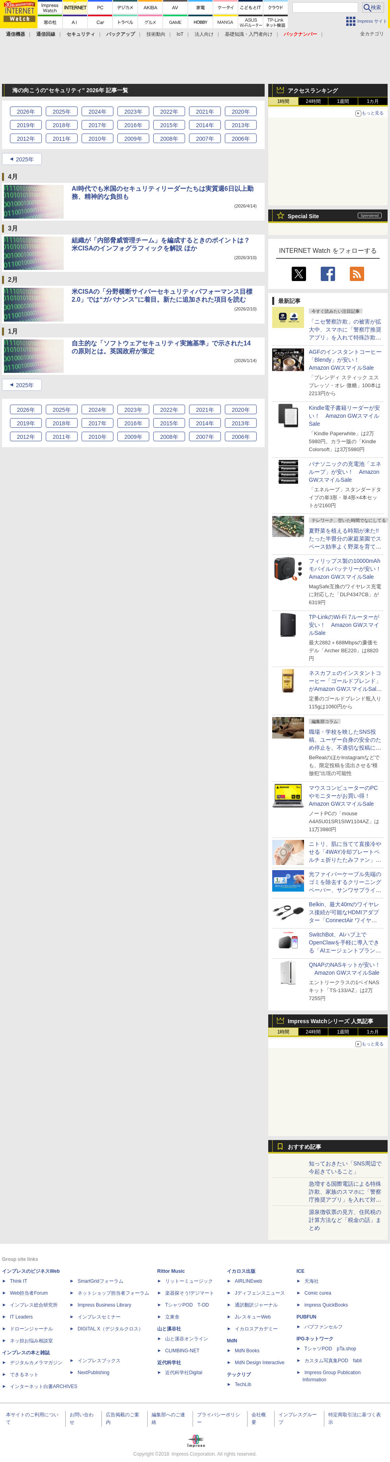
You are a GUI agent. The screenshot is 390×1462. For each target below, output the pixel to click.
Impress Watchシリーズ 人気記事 (330, 1021)
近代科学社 (169, 1362)
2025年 (25, 159)
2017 (97, 125)
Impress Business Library (104, 1305)
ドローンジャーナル (31, 1329)
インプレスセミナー (99, 1317)
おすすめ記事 (304, 1147)
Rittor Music (171, 1271)
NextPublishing (93, 1372)
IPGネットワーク (314, 1339)
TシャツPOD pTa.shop (330, 1348)
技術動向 (156, 34)
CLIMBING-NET (182, 1350)
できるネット (24, 1374)
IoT (180, 34)
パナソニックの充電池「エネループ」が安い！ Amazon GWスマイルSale (345, 472)
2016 (133, 125)
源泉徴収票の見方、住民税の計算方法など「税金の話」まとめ (345, 1220)
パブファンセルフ (323, 1327)
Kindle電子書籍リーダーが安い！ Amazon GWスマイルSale (344, 416)
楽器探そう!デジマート (189, 1293)
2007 (205, 139)
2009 (133, 139)
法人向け (204, 34)
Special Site (303, 216)
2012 (26, 139)
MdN (232, 1341)
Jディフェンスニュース (260, 1293)
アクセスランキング (313, 90)
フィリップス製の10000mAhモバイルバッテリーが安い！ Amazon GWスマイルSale (348, 569)
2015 (169, 125)
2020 (241, 112)
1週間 (343, 101)
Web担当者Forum (29, 1293)
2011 (61, 139)
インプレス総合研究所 (34, 1305)
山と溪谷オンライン (186, 1339)
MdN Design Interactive (260, 1362)
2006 (241, 139)
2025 (61, 112)
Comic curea (317, 1293)
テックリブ (239, 1374)
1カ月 (373, 101)
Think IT (18, 1281)
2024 (97, 112)
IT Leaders (21, 1317)
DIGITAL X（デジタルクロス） (110, 1329)
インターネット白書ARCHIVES (43, 1386)
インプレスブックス (99, 1360)
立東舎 (172, 1317)
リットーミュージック (189, 1281)
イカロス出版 (241, 1271)
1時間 (283, 101)
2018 (61, 125)
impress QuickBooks (326, 1305)
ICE (300, 1271)
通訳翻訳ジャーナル (256, 1305)
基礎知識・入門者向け (249, 34)
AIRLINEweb (248, 1281)
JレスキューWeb (253, 1317)
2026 (26, 112)
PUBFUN (306, 1317)
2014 (205, 125)
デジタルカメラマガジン (36, 1362)
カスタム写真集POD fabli (333, 1360)
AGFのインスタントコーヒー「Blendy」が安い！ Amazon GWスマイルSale (345, 360)
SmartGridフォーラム (100, 1281)
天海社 (311, 1281)
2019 (26, 125)
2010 (97, 139)
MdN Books (247, 1350)
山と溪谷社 (169, 1329)
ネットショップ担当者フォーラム (113, 1293)
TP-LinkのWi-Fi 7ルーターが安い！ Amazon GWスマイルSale (344, 625)
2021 (205, 112)
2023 (133, 112)
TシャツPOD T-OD (187, 1305)
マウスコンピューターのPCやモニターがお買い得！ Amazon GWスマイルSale (343, 796)
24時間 (313, 101)
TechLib (243, 1384)
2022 (169, 112)
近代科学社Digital (183, 1372)
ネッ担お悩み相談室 (31, 1341)
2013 (241, 125)
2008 (169, 139)
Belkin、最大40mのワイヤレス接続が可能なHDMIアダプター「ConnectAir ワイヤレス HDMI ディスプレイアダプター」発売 (345, 920)
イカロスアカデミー (256, 1329)
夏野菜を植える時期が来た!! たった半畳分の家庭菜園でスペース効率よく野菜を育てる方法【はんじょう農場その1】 (346, 546)
